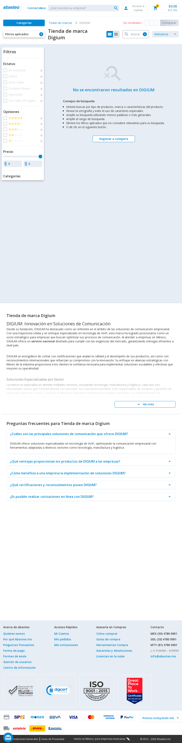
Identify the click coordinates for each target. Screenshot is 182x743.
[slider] (40, 156)
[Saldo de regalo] (20, 737)
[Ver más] (145, 404)
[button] (35, 8)
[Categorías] (24, 23)
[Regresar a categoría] (114, 139)
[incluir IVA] (158, 718)
